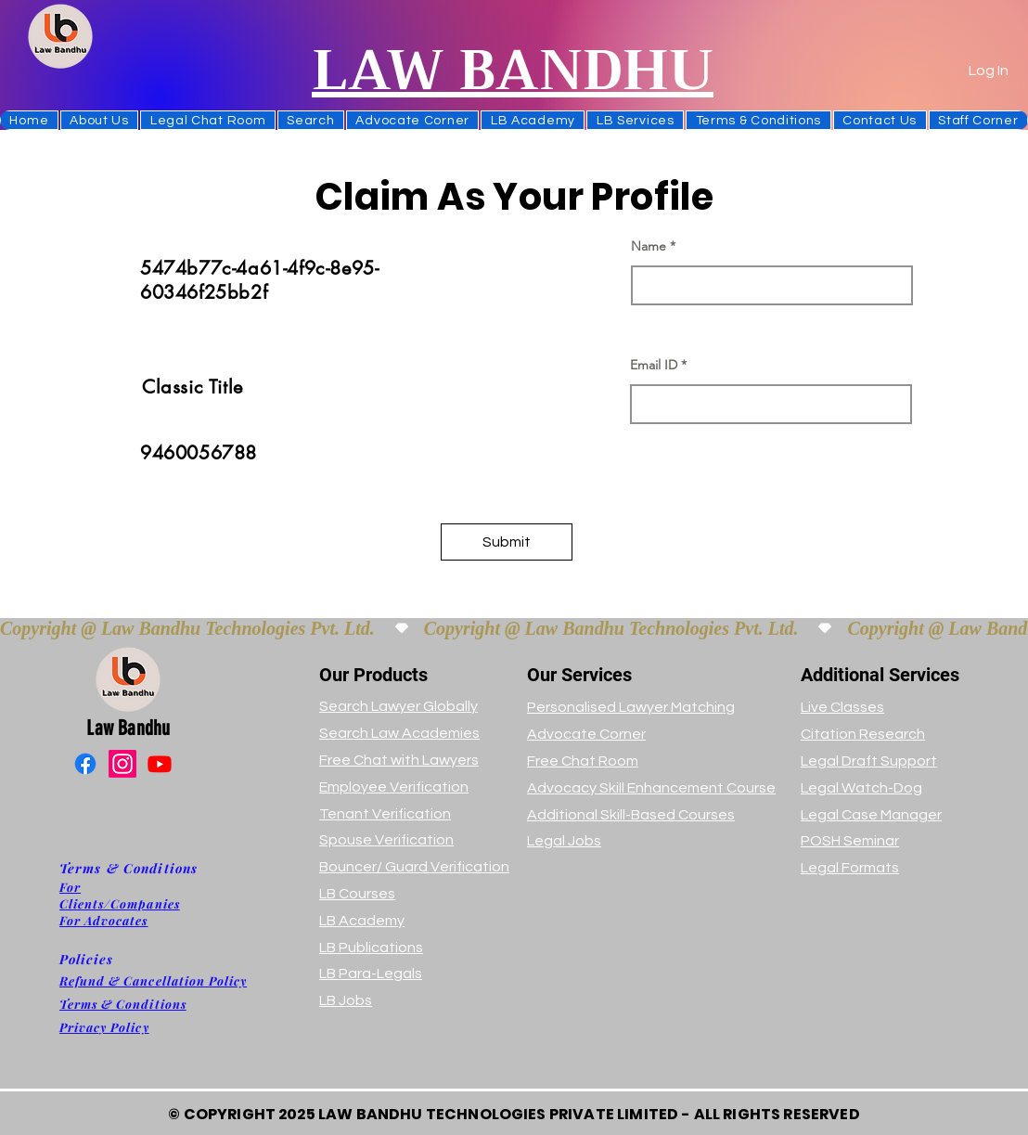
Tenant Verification (385, 813)
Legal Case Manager (871, 814)
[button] (310, 120)
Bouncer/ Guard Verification (414, 866)
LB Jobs (345, 1000)
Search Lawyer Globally (398, 706)
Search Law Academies (399, 733)
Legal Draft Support (869, 761)
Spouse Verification (386, 839)
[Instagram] (122, 764)
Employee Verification (394, 787)
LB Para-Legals (370, 973)
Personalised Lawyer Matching (631, 707)
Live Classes (842, 707)
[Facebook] (85, 764)
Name (648, 245)
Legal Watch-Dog (861, 787)
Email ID (653, 364)
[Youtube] (159, 764)
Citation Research (863, 734)
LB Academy (362, 920)
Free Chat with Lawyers (399, 760)
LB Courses (357, 893)
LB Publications (371, 947)
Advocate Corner (586, 734)
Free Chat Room (582, 761)
